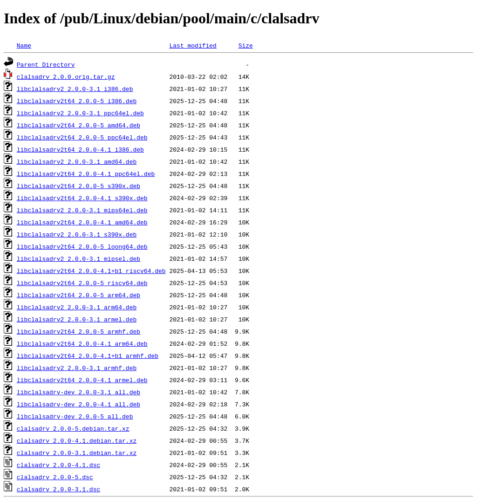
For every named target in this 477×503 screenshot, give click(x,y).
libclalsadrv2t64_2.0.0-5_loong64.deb (82, 246)
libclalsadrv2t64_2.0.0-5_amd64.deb (78, 125)
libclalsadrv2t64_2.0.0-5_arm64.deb (78, 295)
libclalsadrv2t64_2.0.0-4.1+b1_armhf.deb (87, 355)
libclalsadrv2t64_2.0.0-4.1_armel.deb (82, 380)
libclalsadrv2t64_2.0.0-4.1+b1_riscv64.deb (91, 270)
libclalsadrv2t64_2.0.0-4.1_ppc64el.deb (86, 173)
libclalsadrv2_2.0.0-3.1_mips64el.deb (82, 210)
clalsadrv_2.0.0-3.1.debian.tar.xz (76, 452)
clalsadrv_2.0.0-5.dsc (55, 477)
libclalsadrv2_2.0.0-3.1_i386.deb (75, 88)
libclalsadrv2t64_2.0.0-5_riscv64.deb (82, 283)
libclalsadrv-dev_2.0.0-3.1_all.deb (78, 392)
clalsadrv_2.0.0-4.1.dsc (58, 465)
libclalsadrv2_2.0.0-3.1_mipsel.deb (78, 258)
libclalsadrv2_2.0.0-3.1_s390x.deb (76, 234)
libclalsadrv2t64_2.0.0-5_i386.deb (76, 101)
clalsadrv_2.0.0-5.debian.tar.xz (73, 428)
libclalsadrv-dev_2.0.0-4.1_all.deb (78, 404)
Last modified (192, 45)
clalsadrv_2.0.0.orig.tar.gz (66, 76)
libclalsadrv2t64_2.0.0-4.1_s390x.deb (82, 198)
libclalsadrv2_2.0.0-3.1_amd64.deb (76, 161)
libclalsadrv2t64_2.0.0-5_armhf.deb (78, 331)
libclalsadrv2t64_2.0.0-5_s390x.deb (78, 186)
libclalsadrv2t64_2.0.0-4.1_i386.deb (80, 149)
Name (24, 45)
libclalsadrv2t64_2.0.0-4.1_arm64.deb (82, 343)
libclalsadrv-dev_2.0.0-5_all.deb (75, 416)
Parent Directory (46, 64)
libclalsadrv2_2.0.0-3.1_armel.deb (76, 319)
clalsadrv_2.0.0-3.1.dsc (58, 489)
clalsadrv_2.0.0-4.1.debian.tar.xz (76, 440)
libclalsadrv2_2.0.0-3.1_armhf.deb (76, 367)
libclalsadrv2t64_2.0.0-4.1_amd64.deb (82, 222)
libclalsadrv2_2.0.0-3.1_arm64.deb (76, 307)
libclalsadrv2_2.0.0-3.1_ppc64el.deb (80, 113)
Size (245, 45)
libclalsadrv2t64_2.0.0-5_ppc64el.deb (82, 137)
